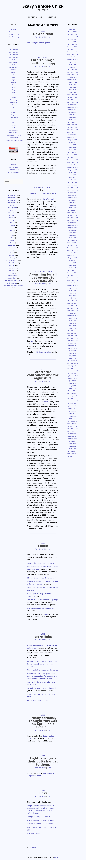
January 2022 (72, 127)
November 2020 (72, 162)
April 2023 (72, 92)
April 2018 (72, 238)
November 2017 (72, 250)
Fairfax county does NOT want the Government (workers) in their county (42, 663)
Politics (13, 120)
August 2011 (72, 438)
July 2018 (72, 230)
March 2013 (72, 391)
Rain (43, 190)
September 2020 (72, 167)
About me (54, 17)
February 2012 (72, 423)
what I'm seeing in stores (13, 140)
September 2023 (72, 79)
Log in (13, 29)
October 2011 (72, 433)
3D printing (13, 67)
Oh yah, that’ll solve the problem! (41, 578)
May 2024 (72, 67)
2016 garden (13, 49)
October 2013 (72, 373)
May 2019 (72, 205)
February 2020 (72, 185)
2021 (13, 65)
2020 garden (13, 62)
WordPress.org (13, 37)
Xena (56, 857)
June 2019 (72, 202)
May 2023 (72, 89)
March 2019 (72, 210)
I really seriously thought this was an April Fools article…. (43, 722)
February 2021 (72, 155)
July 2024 (72, 64)
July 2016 (72, 290)
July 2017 (72, 260)
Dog (46, 57)
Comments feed (13, 34)
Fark (47, 614)
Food (13, 95)
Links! (43, 546)
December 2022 (72, 99)
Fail (13, 92)
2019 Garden (13, 57)
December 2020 (72, 160)
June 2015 (72, 323)
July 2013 (72, 381)
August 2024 (72, 62)
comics (13, 87)
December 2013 (72, 368)
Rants (49, 188)
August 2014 (72, 348)
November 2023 (72, 74)
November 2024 (72, 54)
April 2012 (72, 418)
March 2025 (72, 44)
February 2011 (72, 454)
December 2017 (72, 248)
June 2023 (72, 87)
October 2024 (72, 57)
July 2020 (72, 172)
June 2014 (72, 353)
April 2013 (72, 388)
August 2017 (72, 258)
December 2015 (72, 308)
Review (13, 125)
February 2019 (72, 212)
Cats (36, 272)
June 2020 (72, 175)
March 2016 (72, 300)
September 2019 (72, 195)
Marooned (47, 773)
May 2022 (72, 117)
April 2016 (72, 298)
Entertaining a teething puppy (43, 61)
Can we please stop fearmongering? (42, 600)
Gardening (13, 100)
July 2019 (72, 200)
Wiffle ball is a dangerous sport (40, 820)
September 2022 (72, 107)
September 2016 (72, 285)
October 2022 (72, 104)
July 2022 (72, 112)
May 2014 (72, 356)
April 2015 (72, 328)
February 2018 (72, 243)
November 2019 (72, 190)
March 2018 (72, 240)
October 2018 (72, 223)
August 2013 (72, 378)
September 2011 (72, 436)
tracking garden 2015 (13, 135)
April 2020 (72, 180)
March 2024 (72, 69)
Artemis (13, 72)
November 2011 (72, 431)
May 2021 (72, 147)
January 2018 (72, 245)
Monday (13, 112)
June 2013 (72, 383)
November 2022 (72, 102)
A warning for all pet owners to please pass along (43, 277)
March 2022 (72, 122)
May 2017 (72, 265)
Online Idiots (13, 117)
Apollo (41, 57)
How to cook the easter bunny (40, 824)
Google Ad (13, 102)
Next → (34, 848)
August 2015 (72, 318)
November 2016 (72, 280)
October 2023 (72, 77)
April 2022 (72, 120)
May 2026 (72, 29)
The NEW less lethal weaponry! (40, 608)
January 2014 (72, 366)
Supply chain (13, 132)
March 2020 (72, 182)
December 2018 (72, 218)
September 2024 (72, 59)
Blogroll (13, 80)
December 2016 (72, 278)
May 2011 (72, 446)
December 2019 (72, 187)
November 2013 (72, 371)
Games (13, 97)
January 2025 (72, 49)
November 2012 (72, 401)
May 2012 (72, 416)
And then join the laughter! (38, 43)
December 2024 (72, 52)
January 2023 (72, 97)
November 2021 (72, 132)
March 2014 (72, 361)
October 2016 (72, 283)
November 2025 (72, 37)
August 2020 (72, 170)
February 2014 (72, 363)
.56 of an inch (48, 199)
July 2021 (72, 142)
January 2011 (72, 456)
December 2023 (72, 72)
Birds (13, 75)
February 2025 (72, 47)
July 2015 (72, 320)
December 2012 (72, 398)
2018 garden (13, 55)
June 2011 (72, 444)
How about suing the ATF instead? (41, 688)
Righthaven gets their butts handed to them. (43, 761)
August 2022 (72, 109)
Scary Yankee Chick (43, 6)
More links (43, 637)
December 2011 (72, 428)
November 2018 (72, 220)
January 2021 (72, 157)
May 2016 (72, 295)
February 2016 (72, 303)
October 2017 (72, 253)
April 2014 (72, 358)
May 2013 (72, 386)
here (32, 341)
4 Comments (45, 193)
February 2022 (72, 125)
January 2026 (72, 34)
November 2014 (72, 341)
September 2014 (72, 346)
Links (43, 31)
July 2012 (72, 411)
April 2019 (72, 207)
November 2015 (72, 310)
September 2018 (72, 225)
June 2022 (72, 115)
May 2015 (72, 325)
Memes (13, 110)
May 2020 (72, 177)
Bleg (13, 77)
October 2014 (72, 343)
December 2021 (72, 130)
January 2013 (72, 396)
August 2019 (72, 197)
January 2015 (72, 335)
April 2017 (72, 268)
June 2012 (72, 413)
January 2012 (72, 426)
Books (13, 82)
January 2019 (72, 215)
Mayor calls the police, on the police (42, 670)
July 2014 (72, 351)
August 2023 (72, 82)
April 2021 (72, 150)
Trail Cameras (13, 137)
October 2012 (72, 403)
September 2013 (72, 376)
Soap (13, 127)
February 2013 (72, 393)
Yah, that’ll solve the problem (39, 700)
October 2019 (72, 192)
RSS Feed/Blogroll (37, 17)
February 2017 (72, 273)
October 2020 (72, 165)
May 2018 (72, 235)
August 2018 (72, 228)
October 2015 (72, 313)
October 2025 (72, 39)
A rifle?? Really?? (34, 833)
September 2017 (72, 255)
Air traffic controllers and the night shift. (43, 375)
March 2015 (72, 330)
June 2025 (72, 42)
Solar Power (13, 130)
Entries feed (13, 32)
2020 (13, 60)
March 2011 (72, 451)
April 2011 (72, 449)
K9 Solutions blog (43, 352)
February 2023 (72, 94)
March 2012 (72, 421)
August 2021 (72, 140)
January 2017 (72, 275)
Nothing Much (40, 188)
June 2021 (72, 145)
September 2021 (72, 137)
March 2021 (72, 152)
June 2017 (72, 263)
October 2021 (72, 135)
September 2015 (72, 315)
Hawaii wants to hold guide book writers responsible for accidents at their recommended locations (42, 676)
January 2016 (72, 305)
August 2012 (72, 408)
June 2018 (72, 233)
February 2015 (72, 333)
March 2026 (72, 32)
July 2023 (72, 84)
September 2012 (72, 406)
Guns (13, 105)
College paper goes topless (38, 816)
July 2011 (72, 441)
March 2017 (72, 270)
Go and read (43, 34)
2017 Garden (13, 52)
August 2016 (72, 288)
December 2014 (72, 338)
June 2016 (72, 293)
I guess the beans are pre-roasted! (41, 563)
